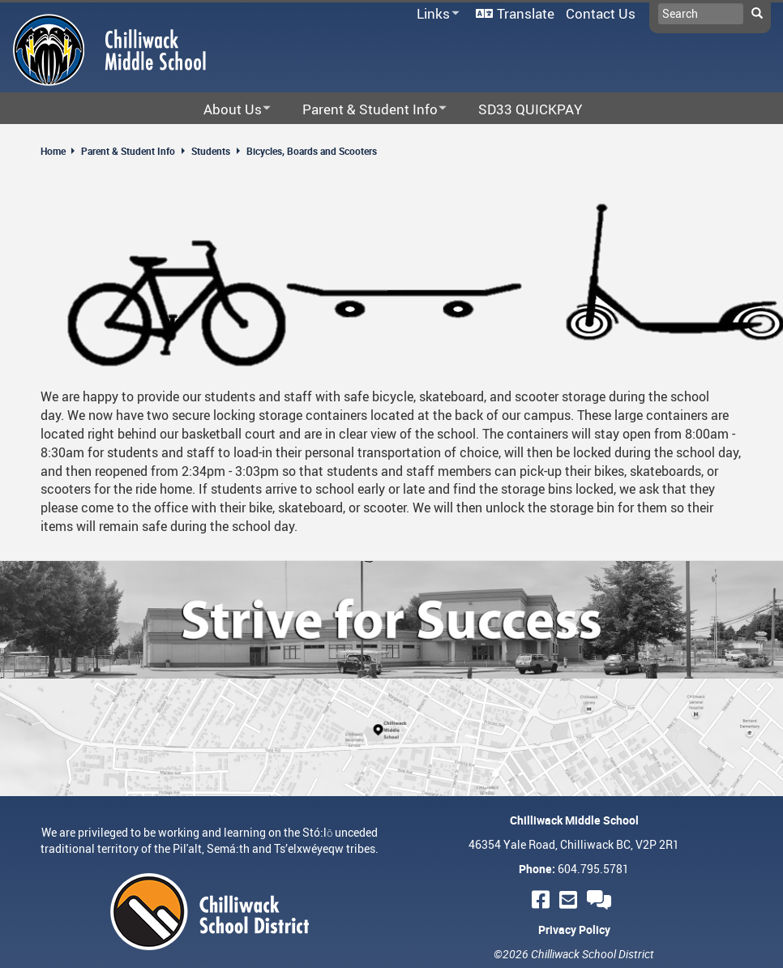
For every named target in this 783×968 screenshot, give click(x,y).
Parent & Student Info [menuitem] (364, 110)
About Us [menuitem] (226, 110)
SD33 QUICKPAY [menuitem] (530, 109)
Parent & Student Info (128, 150)
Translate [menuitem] (525, 13)
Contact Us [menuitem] (600, 13)
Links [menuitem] (435, 14)
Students (210, 150)
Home (53, 150)
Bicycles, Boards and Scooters (311, 150)
